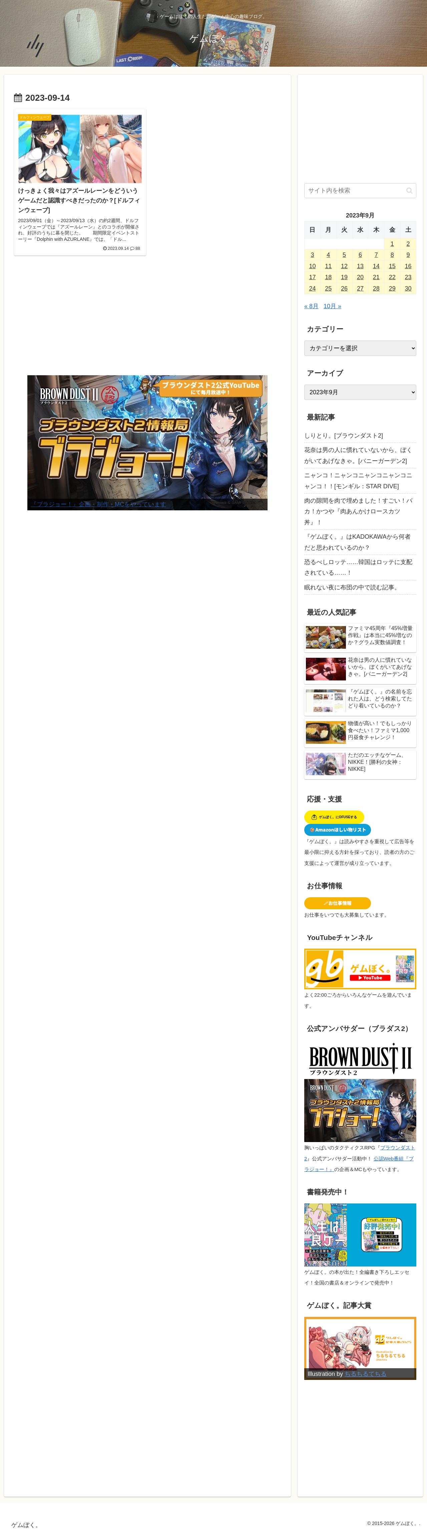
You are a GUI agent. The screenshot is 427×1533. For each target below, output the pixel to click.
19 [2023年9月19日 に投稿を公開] (344, 277)
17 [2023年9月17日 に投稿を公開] (312, 277)
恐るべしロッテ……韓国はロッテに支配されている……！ (358, 567)
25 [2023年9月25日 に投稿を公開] (328, 288)
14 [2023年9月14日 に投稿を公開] (376, 266)
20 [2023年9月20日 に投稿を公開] (360, 277)
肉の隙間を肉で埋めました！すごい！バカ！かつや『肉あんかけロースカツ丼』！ (358, 511)
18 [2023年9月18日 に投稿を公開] (328, 277)
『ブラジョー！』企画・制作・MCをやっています (98, 504)
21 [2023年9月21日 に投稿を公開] (376, 277)
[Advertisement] (147, 320)
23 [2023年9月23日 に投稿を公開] (408, 277)
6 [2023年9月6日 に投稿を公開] (360, 254)
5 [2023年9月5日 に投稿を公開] (344, 254)
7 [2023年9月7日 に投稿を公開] (376, 254)
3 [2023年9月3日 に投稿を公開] (312, 254)
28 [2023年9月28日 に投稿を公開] (376, 288)
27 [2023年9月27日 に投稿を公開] (360, 288)
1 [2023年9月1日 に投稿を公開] (392, 243)
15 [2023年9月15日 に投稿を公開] (392, 266)
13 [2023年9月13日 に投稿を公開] (360, 266)
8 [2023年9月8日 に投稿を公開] (392, 254)
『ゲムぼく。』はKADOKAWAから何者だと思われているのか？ (357, 542)
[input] (360, 190)
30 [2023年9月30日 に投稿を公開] (408, 288)
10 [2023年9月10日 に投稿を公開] (312, 266)
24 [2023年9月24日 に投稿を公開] (312, 288)
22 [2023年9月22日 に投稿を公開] (392, 277)
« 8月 (311, 306)
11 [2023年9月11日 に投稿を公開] (328, 266)
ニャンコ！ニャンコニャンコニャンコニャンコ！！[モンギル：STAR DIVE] (358, 480)
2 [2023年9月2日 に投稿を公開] (408, 243)
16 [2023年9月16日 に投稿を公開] (408, 266)
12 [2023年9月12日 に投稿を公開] (344, 266)
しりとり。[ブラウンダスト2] (343, 435)
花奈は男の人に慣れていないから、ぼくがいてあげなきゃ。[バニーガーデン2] (358, 455)
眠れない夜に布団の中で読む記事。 (352, 587)
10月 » (332, 306)
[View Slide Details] (147, 442)
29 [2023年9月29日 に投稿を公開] (392, 288)
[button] (409, 190)
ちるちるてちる (366, 1374)
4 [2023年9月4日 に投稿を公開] (328, 254)
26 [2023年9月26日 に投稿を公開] (344, 288)
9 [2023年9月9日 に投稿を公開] (408, 254)
